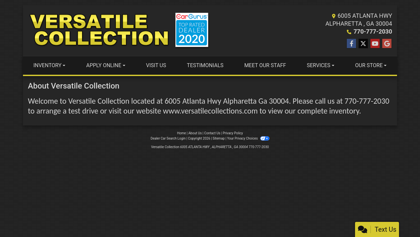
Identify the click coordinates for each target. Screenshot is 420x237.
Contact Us (212, 133)
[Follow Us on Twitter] (363, 44)
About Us (195, 133)
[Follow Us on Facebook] (351, 44)
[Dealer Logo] (119, 30)
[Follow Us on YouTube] (375, 44)
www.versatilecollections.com (210, 111)
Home (181, 133)
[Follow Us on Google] (386, 44)
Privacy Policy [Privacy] (233, 133)
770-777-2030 (373, 31)
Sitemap (219, 138)
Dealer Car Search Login (168, 138)
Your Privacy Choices (248, 138)
